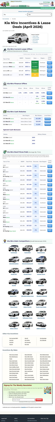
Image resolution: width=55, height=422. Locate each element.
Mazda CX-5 (41, 275)
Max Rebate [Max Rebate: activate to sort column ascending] (38, 107)
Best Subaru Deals (44, 359)
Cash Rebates (36, 39)
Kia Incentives (6, 18)
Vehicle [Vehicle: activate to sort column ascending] (5, 107)
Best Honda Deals (29, 349)
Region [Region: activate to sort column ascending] (41, 57)
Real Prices (35, 41)
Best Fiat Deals (13, 365)
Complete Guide (14, 6)
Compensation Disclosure (38, 420)
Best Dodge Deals (13, 363)
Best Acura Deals (13, 345)
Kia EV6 (14, 275)
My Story (16, 410)
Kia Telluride (43, 330)
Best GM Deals (28, 345)
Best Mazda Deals (44, 345)
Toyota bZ (27, 319)
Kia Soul (27, 334)
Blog (28, 6)
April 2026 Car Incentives (32, 410)
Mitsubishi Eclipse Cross (27, 286)
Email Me (23, 397)
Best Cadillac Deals (14, 357)
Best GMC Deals (29, 347)
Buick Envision (41, 243)
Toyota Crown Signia (41, 297)
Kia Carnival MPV (13, 328)
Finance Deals (36, 37)
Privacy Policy (4, 412)
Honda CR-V (14, 264)
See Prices (48, 60)
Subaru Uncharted (41, 319)
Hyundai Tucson (41, 264)
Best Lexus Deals (29, 365)
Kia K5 (26, 328)
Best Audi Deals (13, 351)
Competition (35, 42)
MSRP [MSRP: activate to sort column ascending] (20, 57)
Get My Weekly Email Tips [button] (47, 8)
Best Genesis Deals (14, 369)
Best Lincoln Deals (29, 367)
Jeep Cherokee (41, 308)
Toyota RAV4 (27, 243)
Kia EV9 (11, 332)
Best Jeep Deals (29, 357)
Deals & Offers (22, 5)
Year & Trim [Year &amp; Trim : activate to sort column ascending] (6, 57)
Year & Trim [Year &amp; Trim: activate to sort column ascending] (6, 152)
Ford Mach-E (41, 254)
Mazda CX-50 (13, 286)
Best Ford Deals (13, 367)
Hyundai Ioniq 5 (27, 264)
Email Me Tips (45, 415)
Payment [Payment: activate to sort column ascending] (26, 57)
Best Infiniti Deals (29, 353)
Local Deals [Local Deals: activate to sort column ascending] (48, 57)
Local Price (47, 110)
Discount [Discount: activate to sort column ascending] (33, 152)
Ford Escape (14, 243)
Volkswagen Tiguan (27, 308)
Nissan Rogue (13, 297)
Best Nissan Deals (44, 353)
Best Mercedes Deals (45, 347)
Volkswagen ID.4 (14, 308)
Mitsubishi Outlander (42, 286)
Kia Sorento (28, 332)
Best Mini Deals (44, 349)
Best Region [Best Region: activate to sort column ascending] (26, 107)
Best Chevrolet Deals (14, 359)
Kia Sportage (27, 275)
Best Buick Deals (13, 355)
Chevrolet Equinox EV (27, 254)
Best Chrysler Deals (14, 361)
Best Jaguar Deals (29, 355)
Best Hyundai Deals (29, 351)
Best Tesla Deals (44, 361)
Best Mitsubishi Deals (45, 351)
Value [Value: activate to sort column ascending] (33, 57)
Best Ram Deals (44, 357)
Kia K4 (11, 334)
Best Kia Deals (28, 359)
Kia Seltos (27, 330)
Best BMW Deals (13, 353)
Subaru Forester (27, 297)
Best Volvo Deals (44, 369)
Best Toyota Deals (44, 363)
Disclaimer (3, 410)
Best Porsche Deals (45, 355)
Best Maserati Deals (30, 369)
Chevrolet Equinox (13, 254)
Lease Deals (35, 36)
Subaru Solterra (14, 319)
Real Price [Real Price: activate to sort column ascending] (27, 152)
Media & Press (17, 412)
